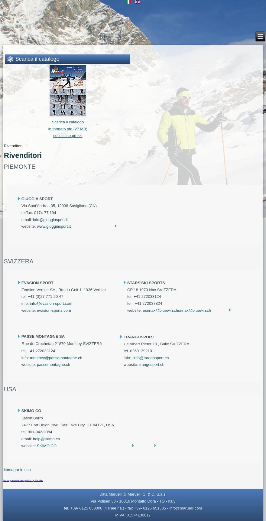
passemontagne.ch (53, 364)
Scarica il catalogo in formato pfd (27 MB (67, 122)
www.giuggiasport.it (54, 226)
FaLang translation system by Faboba (23, 480)
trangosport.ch (151, 364)
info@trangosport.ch (151, 358)
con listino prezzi (67, 135)
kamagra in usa (17, 469)
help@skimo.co (46, 439)
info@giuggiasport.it (50, 219)
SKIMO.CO (47, 446)
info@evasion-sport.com (51, 303)
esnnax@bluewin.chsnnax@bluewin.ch (177, 310)
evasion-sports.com (54, 310)
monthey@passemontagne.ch (56, 358)
